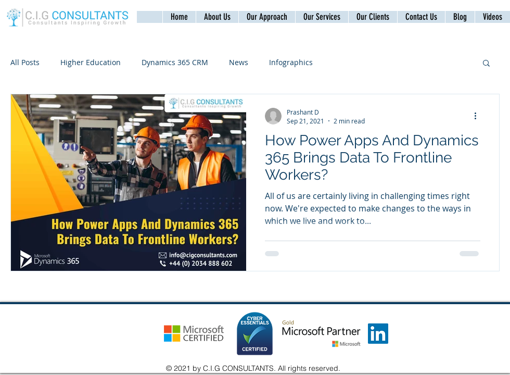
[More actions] (479, 116)
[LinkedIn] (378, 333)
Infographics (291, 62)
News (238, 62)
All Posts (25, 62)
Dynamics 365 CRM (175, 62)
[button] (421, 17)
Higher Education (90, 62)
